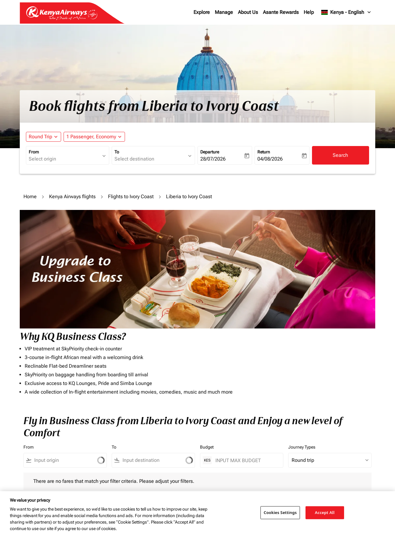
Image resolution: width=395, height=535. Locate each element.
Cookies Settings (280, 512)
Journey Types (301, 447)
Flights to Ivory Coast (131, 196)
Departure (209, 151)
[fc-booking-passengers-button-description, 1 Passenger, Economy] (91, 136)
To (116, 151)
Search (340, 155)
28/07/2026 (213, 159)
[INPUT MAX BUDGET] (246, 460)
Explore (201, 12)
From (34, 151)
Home (30, 196)
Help (309, 12)
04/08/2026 (270, 159)
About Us (248, 12)
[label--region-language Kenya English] (346, 12)
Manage (224, 12)
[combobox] (64, 159)
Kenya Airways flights (72, 196)
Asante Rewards (281, 12)
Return (263, 151)
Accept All (325, 512)
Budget (207, 447)
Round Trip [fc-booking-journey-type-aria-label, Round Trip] (40, 137)
